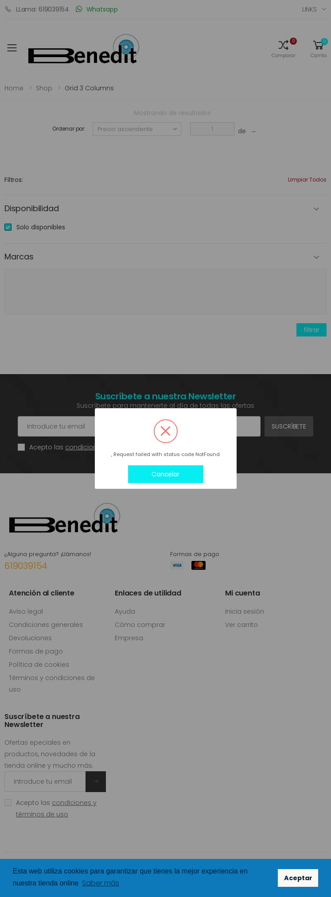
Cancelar (165, 474)
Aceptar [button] (298, 878)
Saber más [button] (100, 883)
